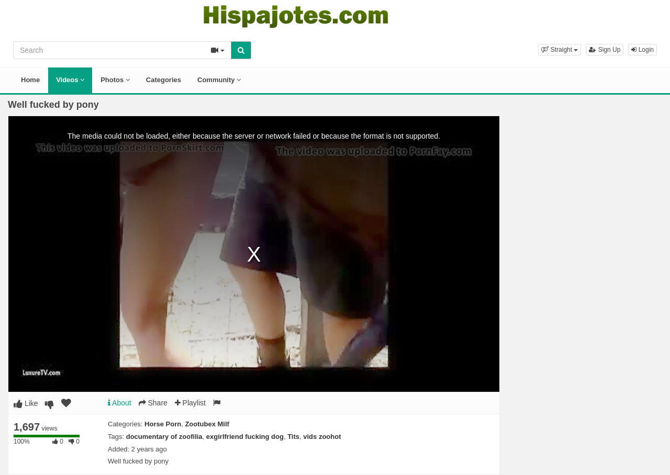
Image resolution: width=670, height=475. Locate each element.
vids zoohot (322, 436)
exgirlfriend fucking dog (245, 436)
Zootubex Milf (207, 424)
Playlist (190, 403)
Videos (70, 80)
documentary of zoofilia (164, 436)
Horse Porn (162, 424)
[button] (559, 49)
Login (642, 49)
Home (30, 80)
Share (153, 403)
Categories (163, 80)
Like (26, 403)
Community (219, 80)
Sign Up (604, 49)
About (119, 403)
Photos (115, 80)
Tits (293, 436)
